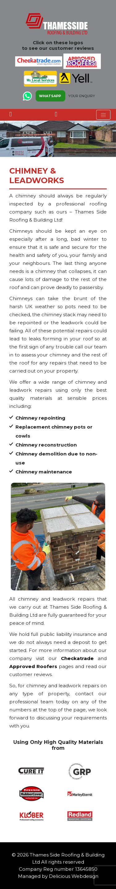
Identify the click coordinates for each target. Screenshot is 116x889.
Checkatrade (77, 658)
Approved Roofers (33, 666)
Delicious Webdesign (73, 876)
